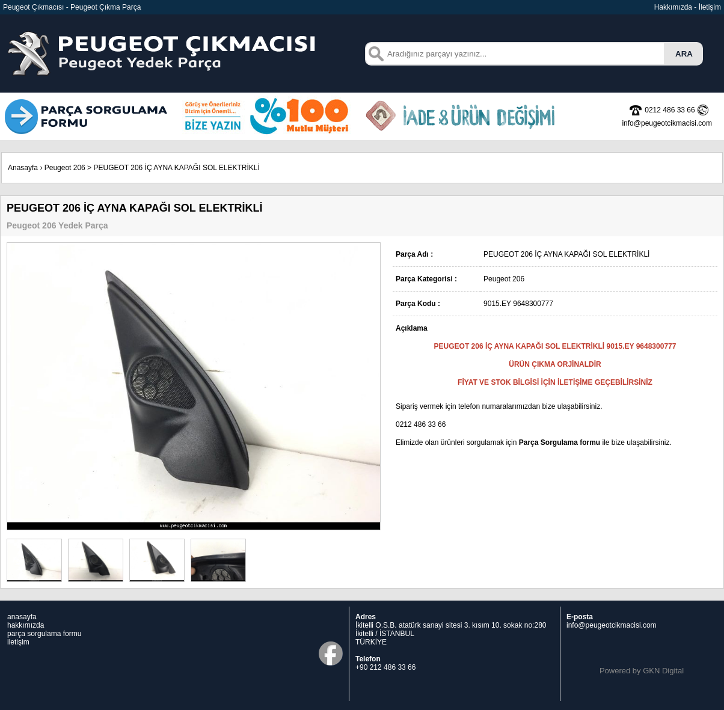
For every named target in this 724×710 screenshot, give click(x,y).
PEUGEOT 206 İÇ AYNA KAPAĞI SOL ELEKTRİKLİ (176, 168)
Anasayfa (23, 168)
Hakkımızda (673, 7)
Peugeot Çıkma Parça (105, 7)
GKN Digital (663, 670)
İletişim (710, 7)
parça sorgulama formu (44, 633)
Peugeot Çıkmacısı (33, 7)
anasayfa (22, 617)
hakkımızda (25, 625)
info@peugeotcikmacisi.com (611, 625)
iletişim (18, 642)
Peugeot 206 (64, 168)
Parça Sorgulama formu (559, 442)
